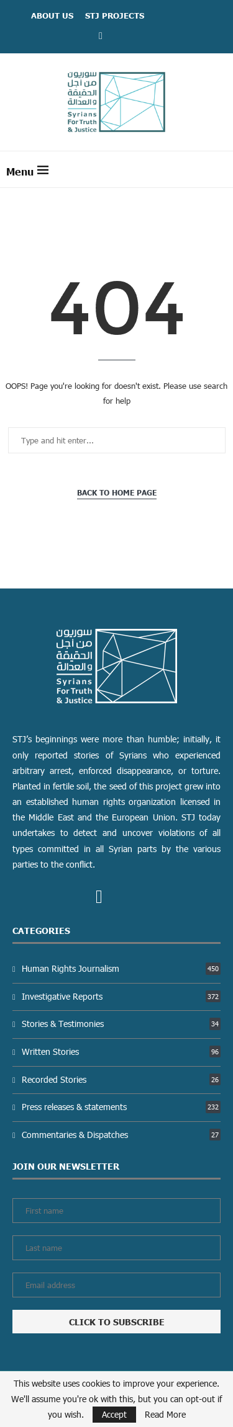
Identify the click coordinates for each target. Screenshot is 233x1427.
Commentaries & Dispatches (121, 1134)
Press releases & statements (121, 1107)
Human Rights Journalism (121, 968)
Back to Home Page (117, 492)
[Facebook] (101, 35)
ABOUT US (52, 15)
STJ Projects (114, 15)
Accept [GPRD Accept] (114, 1414)
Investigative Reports (121, 996)
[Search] (220, 169)
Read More (165, 1414)
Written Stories (121, 1051)
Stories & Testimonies (121, 1023)
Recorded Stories (121, 1079)
